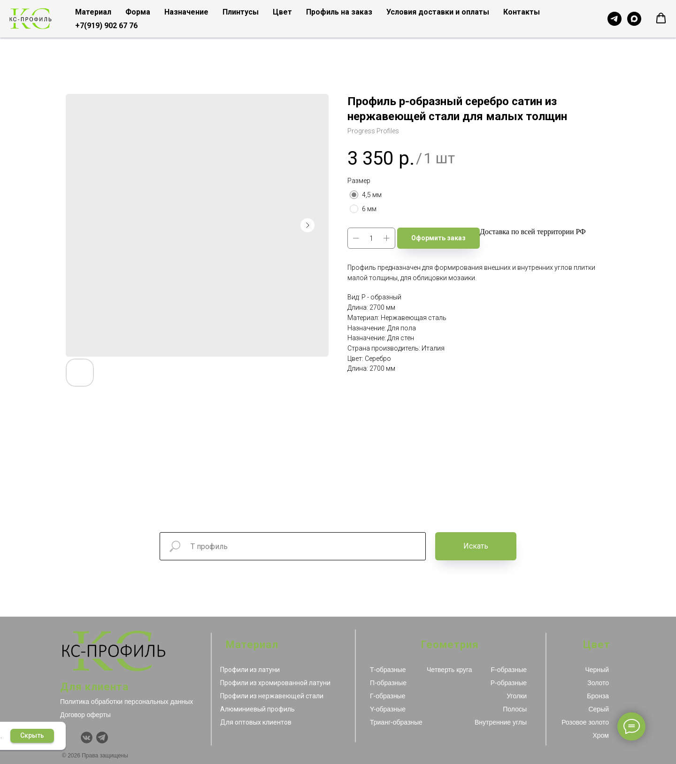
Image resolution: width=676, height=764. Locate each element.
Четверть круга (449, 669)
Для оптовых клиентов (256, 722)
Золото (598, 683)
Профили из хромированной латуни (275, 683)
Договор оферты (85, 714)
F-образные (509, 669)
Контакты (521, 12)
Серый (598, 709)
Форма (137, 12)
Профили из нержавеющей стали (271, 696)
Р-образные (509, 683)
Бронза (598, 696)
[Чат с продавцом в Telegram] (614, 19)
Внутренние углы (501, 722)
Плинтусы (241, 12)
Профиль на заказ (339, 12)
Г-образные (387, 696)
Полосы (515, 709)
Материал (93, 12)
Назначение (186, 12)
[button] (661, 18)
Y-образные (388, 709)
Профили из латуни (250, 669)
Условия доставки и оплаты (437, 12)
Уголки (517, 696)
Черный (597, 669)
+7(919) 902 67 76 (106, 25)
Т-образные (388, 669)
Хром (600, 735)
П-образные (388, 683)
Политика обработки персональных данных (126, 701)
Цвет (282, 12)
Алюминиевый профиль (257, 709)
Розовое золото (585, 722)
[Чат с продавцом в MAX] (634, 19)
